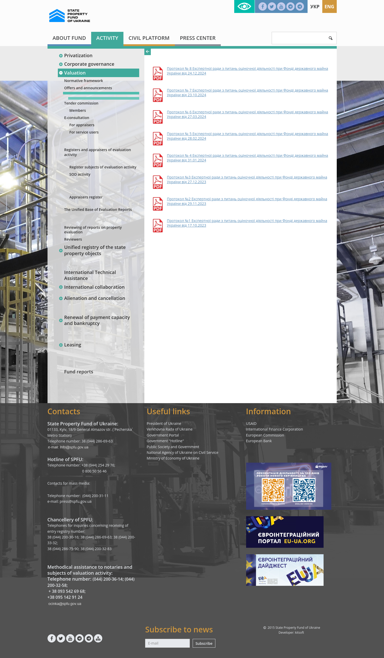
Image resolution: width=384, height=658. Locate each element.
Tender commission (81, 103)
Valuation (72, 73)
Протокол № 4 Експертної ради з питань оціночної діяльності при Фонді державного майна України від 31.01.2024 (247, 157)
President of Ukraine (164, 423)
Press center (198, 37)
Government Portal (163, 435)
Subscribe (204, 643)
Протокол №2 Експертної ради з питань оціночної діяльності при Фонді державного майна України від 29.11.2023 (247, 201)
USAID (251, 423)
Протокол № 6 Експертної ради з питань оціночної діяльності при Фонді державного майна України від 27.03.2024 (247, 114)
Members (77, 110)
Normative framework (83, 80)
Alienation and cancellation (92, 298)
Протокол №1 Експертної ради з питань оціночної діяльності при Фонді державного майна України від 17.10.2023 (247, 223)
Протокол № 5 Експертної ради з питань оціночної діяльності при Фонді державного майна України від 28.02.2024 (247, 136)
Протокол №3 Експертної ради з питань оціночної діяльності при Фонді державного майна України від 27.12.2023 (247, 179)
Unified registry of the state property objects (92, 250)
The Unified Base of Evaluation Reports (98, 209)
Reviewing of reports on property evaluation (93, 229)
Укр (314, 6)
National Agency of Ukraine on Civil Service (182, 452)
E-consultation (76, 117)
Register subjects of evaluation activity (102, 167)
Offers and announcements (88, 87)
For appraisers (82, 124)
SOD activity (80, 174)
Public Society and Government (173, 446)
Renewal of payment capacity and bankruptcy (94, 320)
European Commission (265, 435)
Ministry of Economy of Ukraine (173, 458)
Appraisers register (86, 197)
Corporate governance (86, 64)
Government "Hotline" (165, 440)
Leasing (70, 345)
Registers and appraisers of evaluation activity (97, 152)
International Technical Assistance (90, 275)
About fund (69, 37)
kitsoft (299, 632)
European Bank (259, 440)
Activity (107, 37)
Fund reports (78, 371)
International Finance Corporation (274, 429)
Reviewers (73, 239)
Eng (329, 6)
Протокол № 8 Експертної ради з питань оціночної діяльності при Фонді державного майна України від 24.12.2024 (247, 71)
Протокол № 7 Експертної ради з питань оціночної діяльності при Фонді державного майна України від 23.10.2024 (247, 92)
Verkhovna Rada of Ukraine (170, 429)
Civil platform (149, 37)
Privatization (76, 55)
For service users (84, 132)
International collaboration (92, 287)
